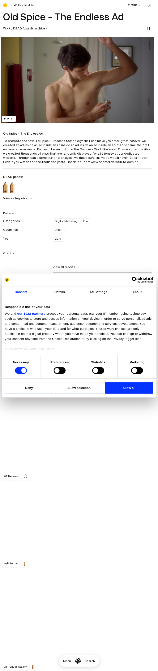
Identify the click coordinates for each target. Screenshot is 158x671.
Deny (29, 388)
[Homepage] (78, 661)
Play (9, 119)
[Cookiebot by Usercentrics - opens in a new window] (134, 280)
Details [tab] (59, 292)
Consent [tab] (21, 292)
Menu (67, 661)
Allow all (129, 388)
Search (90, 661)
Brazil (58, 229)
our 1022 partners (31, 313)
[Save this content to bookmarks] (148, 28)
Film (86, 221)
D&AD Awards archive (29, 28)
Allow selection (79, 388)
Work (6, 28)
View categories (18, 198)
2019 (58, 238)
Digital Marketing (66, 221)
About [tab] (137, 292)
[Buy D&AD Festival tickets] (24, 5)
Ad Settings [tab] (98, 292)
